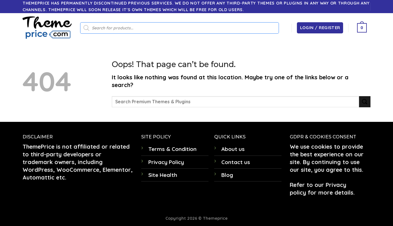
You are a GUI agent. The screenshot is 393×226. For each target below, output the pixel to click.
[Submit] (364, 101)
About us (233, 149)
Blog (227, 174)
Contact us (235, 162)
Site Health (162, 174)
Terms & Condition (172, 149)
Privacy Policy (166, 162)
